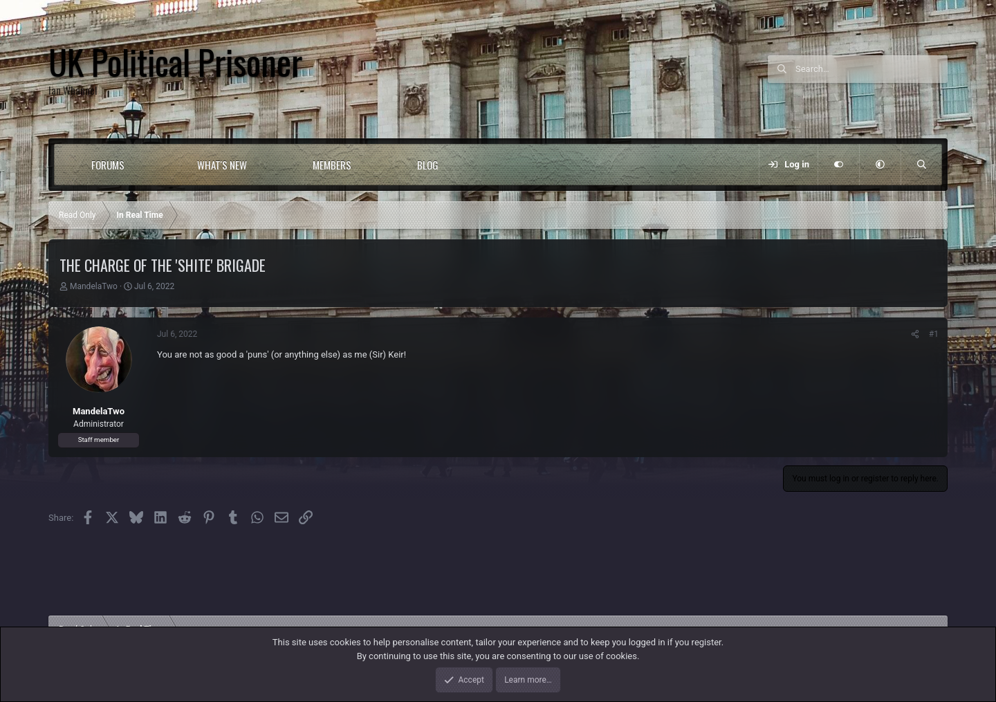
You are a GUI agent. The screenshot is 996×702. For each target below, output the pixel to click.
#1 (934, 334)
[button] (152, 164)
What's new (222, 164)
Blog (428, 164)
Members (332, 164)
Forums (107, 164)
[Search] (871, 69)
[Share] (915, 334)
